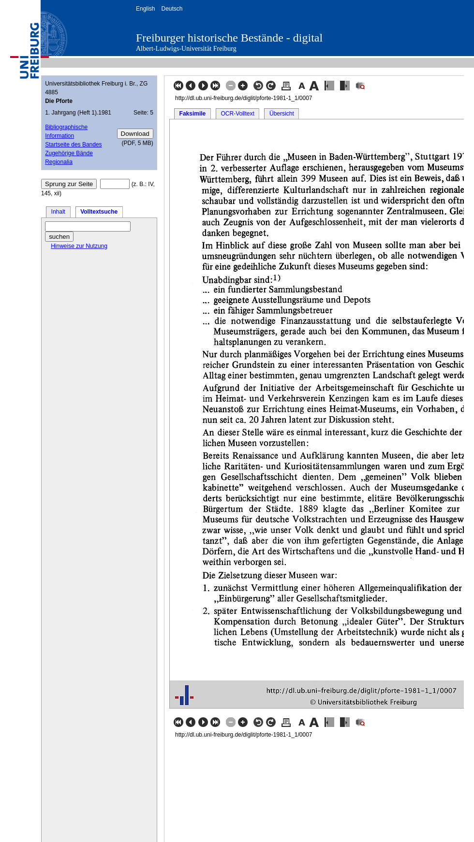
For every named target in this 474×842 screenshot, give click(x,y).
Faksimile (192, 113)
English (145, 8)
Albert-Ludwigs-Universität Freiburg (186, 48)
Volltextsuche (99, 211)
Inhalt (58, 211)
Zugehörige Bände (69, 153)
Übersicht (281, 113)
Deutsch (171, 8)
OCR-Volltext (237, 113)
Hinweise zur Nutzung (79, 246)
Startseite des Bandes (73, 144)
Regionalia (59, 162)
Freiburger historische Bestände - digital (229, 37)
